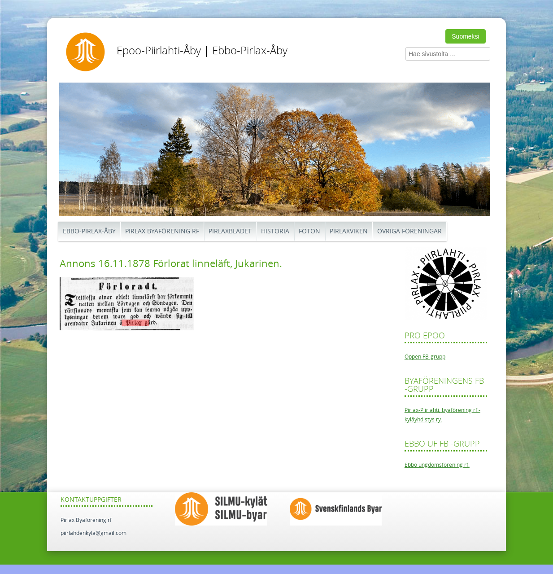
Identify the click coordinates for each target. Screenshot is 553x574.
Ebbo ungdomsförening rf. (437, 465)
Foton (309, 231)
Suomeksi (465, 36)
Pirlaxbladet (230, 231)
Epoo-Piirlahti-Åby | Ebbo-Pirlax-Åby (202, 50)
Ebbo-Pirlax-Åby (89, 231)
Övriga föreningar (409, 231)
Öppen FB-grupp (425, 357)
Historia (275, 231)
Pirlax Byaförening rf (162, 231)
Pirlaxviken (349, 231)
